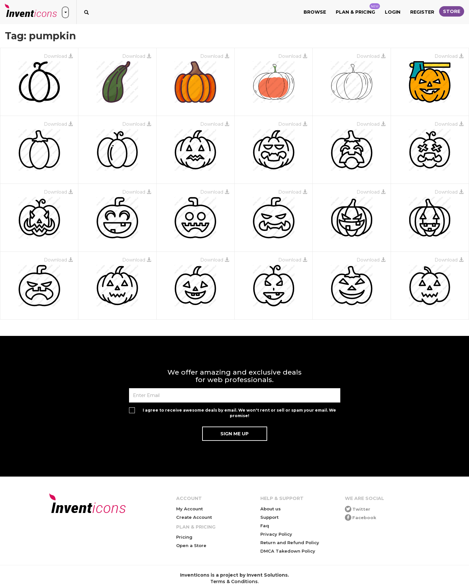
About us (270, 508)
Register (422, 12)
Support (269, 517)
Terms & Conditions (234, 581)
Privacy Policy (276, 534)
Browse (315, 12)
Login (392, 12)
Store (451, 11)
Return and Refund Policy (289, 542)
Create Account (194, 517)
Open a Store (191, 545)
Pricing (184, 537)
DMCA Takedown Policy (287, 551)
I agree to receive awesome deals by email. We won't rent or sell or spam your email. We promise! (239, 413)
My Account (189, 508)
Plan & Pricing (358, 9)
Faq (264, 525)
